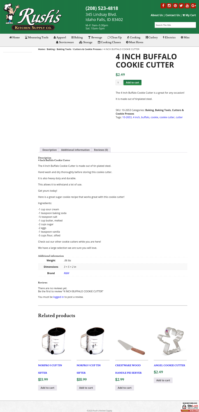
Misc (185, 37)
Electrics (169, 37)
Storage (86, 42)
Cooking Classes (109, 42)
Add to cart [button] (47, 387)
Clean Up (115, 37)
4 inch (136, 117)
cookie (154, 117)
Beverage (95, 37)
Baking (77, 37)
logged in (58, 297)
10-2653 (127, 117)
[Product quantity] (119, 82)
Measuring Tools (36, 37)
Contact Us (172, 15)
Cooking (133, 37)
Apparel (60, 37)
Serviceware (65, 42)
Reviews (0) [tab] (101, 150)
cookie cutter (167, 117)
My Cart (189, 15)
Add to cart (132, 82)
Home (14, 37)
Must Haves (134, 42)
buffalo (145, 117)
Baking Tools (64, 49)
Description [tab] (49, 150)
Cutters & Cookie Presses (87, 49)
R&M (66, 273)
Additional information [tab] (75, 150)
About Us (157, 15)
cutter (179, 117)
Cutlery (152, 37)
